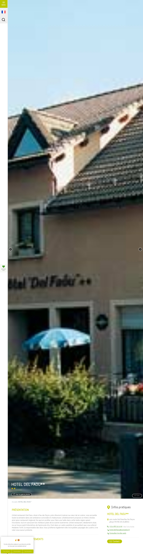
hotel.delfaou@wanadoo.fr (119, 530)
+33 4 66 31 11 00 (115, 526)
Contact (115, 541)
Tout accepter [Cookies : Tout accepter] (28, 551)
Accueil (14, 502)
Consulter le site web (117, 533)
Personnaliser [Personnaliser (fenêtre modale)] (17, 551)
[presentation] (10, 249)
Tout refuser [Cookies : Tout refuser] (6, 551)
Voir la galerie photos (21, 494)
